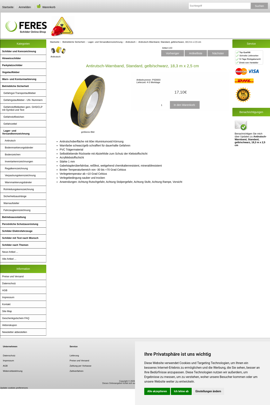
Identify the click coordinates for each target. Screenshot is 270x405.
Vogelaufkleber (10, 72)
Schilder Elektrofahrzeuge (17, 231)
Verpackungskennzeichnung (19, 175)
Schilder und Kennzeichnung (19, 51)
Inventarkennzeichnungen (17, 161)
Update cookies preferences (14, 387)
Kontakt (6, 304)
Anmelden (25, 7)
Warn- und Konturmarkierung (19, 79)
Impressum (8, 297)
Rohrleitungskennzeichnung (18, 189)
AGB (4, 290)
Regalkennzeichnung (15, 168)
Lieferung (74, 355)
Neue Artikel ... (10, 251)
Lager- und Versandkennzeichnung (105, 42)
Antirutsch (131, 42)
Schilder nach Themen (15, 244)
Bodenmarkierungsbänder (17, 147)
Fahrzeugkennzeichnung (16, 210)
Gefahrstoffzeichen (13, 116)
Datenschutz (9, 283)
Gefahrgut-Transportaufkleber (19, 93)
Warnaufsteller (10, 203)
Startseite (8, 7)
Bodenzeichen (11, 154)
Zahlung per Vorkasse (80, 365)
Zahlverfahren (77, 371)
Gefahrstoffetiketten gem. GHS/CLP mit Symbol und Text (22, 108)
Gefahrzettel (9, 123)
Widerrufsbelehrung (12, 371)
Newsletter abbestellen (14, 332)
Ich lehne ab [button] (181, 391)
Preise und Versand (13, 276)
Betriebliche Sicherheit (73, 42)
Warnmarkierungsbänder (17, 182)
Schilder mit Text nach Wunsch (20, 238)
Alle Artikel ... (9, 258)
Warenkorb (45, 7)
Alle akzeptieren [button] (157, 391)
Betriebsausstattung (14, 217)
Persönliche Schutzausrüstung (20, 224)
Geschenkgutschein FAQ (15, 318)
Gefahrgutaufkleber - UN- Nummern (22, 100)
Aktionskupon (9, 325)
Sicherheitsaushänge (14, 196)
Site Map (7, 311)
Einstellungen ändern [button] (208, 391)
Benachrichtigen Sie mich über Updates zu (251, 133)
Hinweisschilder (11, 58)
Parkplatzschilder (12, 65)
